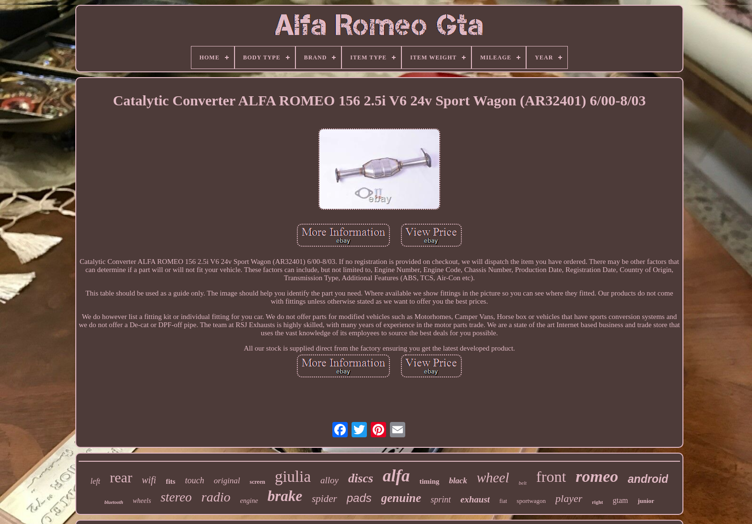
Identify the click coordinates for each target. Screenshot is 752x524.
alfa (396, 476)
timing (429, 481)
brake (285, 496)
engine (249, 500)
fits (171, 481)
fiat (503, 501)
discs (360, 478)
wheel (493, 477)
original (227, 480)
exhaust (475, 499)
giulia (293, 476)
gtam (620, 500)
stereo (176, 497)
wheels (142, 500)
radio (216, 497)
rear (121, 477)
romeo (597, 476)
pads (359, 497)
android (648, 479)
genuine (401, 497)
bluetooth (114, 502)
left (95, 481)
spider (324, 498)
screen (257, 481)
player (568, 498)
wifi (149, 480)
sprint (441, 499)
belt (523, 483)
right (597, 502)
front (551, 476)
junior (645, 500)
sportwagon (531, 500)
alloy (329, 480)
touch (194, 480)
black (458, 480)
